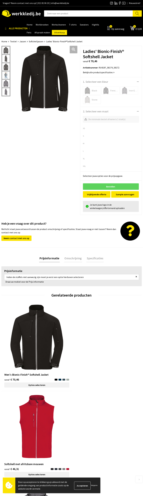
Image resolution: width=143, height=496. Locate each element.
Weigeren (94, 485)
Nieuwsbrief (80, 425)
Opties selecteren (18, 357)
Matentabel (80, 434)
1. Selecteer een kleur (95, 81)
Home (4, 41)
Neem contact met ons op (16, 238)
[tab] (50, 258)
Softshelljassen (36, 41)
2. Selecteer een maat (95, 111)
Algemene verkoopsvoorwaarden (56, 434)
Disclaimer (115, 421)
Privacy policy (46, 425)
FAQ (42, 438)
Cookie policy (46, 429)
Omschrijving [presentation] (73, 258)
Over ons (79, 421)
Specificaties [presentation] (94, 258)
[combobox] (88, 13)
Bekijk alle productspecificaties (98, 72)
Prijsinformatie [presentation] (50, 258)
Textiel (13, 41)
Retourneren (116, 429)
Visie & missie (81, 429)
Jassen (23, 41)
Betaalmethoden (118, 425)
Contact (44, 421)
